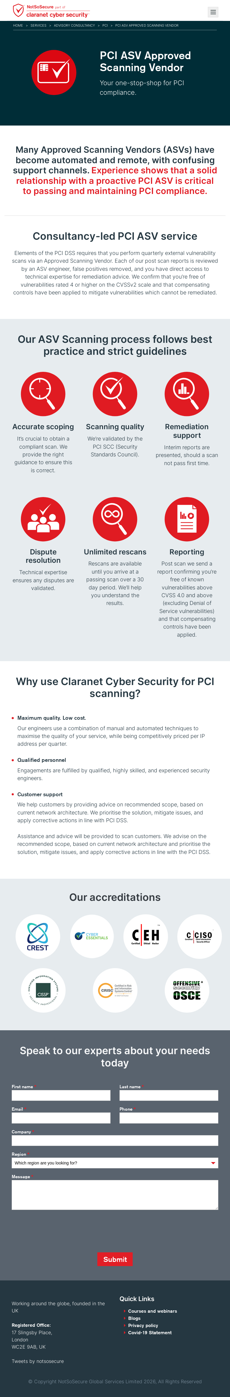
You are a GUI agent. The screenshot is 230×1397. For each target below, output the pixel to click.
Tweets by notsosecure (38, 1361)
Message (22, 1176)
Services (38, 25)
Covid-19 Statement (150, 1332)
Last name (131, 1086)
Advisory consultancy (74, 25)
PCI (105, 25)
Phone (127, 1109)
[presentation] (57, 1231)
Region (20, 1154)
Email (19, 1109)
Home (18, 25)
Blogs (134, 1318)
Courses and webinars (152, 1311)
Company (23, 1132)
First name (24, 1086)
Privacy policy (143, 1325)
